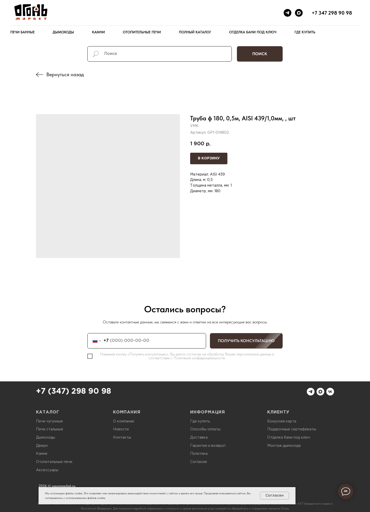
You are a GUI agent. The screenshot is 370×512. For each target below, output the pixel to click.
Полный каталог (195, 32)
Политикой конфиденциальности (199, 358)
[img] (39, 74)
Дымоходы (63, 32)
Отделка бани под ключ (252, 32)
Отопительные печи (142, 32)
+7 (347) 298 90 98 (73, 391)
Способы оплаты (205, 429)
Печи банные (22, 32)
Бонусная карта (281, 421)
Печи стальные (49, 429)
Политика (199, 453)
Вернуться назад (65, 74)
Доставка (199, 437)
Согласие (198, 461)
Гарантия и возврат (208, 445)
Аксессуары (47, 470)
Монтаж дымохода (284, 445)
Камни (98, 32)
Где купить (304, 32)
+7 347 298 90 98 (332, 13)
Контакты (122, 437)
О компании (123, 421)
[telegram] (287, 13)
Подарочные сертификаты (291, 429)
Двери (42, 445)
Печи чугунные (49, 421)
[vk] (330, 391)
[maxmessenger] (299, 13)
